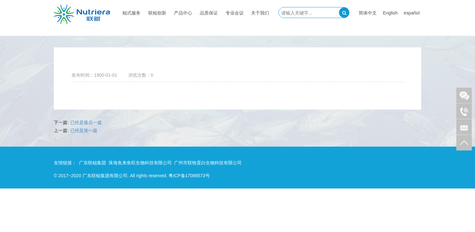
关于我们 (260, 12)
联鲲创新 (157, 12)
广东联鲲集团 (92, 162)
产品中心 (183, 12)
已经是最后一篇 (86, 122)
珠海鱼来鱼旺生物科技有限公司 (140, 162)
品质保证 (209, 12)
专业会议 (235, 12)
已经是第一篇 (83, 130)
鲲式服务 (131, 12)
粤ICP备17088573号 (189, 175)
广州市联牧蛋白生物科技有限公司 (208, 162)
